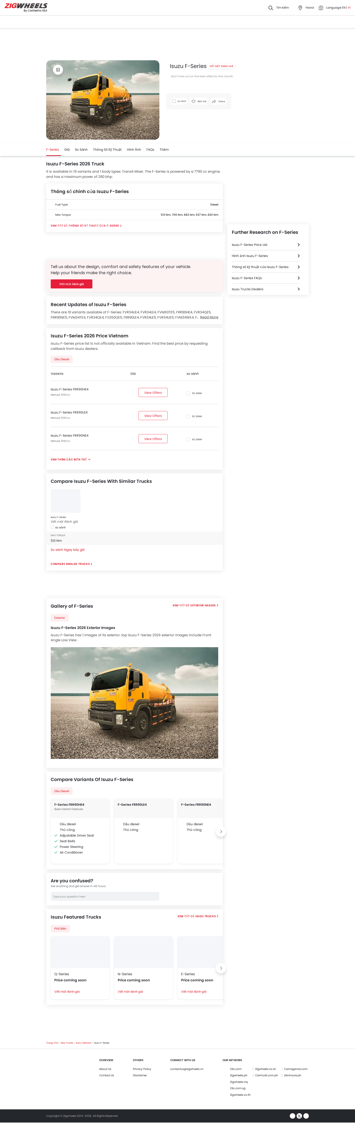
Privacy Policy (142, 1069)
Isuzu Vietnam (83, 1043)
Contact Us (106, 1075)
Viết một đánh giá (221, 66)
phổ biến (60, 929)
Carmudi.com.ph (266, 1075)
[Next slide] (221, 831)
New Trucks (67, 1043)
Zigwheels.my (239, 1082)
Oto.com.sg (237, 1088)
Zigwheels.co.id (265, 1069)
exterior (59, 618)
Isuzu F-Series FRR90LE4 (69, 412)
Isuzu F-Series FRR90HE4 (70, 389)
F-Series (52, 149)
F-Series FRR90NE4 (196, 804)
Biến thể (199, 101)
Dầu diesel (61, 359)
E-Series (188, 974)
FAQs (150, 149)
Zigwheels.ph (238, 1075)
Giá (67, 149)
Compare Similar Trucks (70, 564)
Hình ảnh (134, 149)
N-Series (125, 974)
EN (344, 7)
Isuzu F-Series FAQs (247, 278)
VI (349, 7)
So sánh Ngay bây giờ (68, 549)
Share (218, 101)
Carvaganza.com (295, 1069)
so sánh (81, 149)
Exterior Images (203, 605)
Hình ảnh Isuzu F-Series (250, 256)
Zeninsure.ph (292, 1075)
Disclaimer (140, 1075)
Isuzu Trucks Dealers (247, 289)
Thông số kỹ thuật (107, 149)
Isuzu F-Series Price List (249, 244)
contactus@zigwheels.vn (187, 1069)
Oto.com (236, 1069)
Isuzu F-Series (58, 517)
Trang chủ (52, 1043)
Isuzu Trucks (205, 916)
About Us (105, 1069)
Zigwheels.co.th (240, 1095)
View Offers (153, 392)
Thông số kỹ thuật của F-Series (94, 225)
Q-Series (61, 974)
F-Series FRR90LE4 (132, 804)
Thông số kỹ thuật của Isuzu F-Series (260, 267)
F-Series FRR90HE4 (69, 804)
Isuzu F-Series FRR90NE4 (70, 435)
